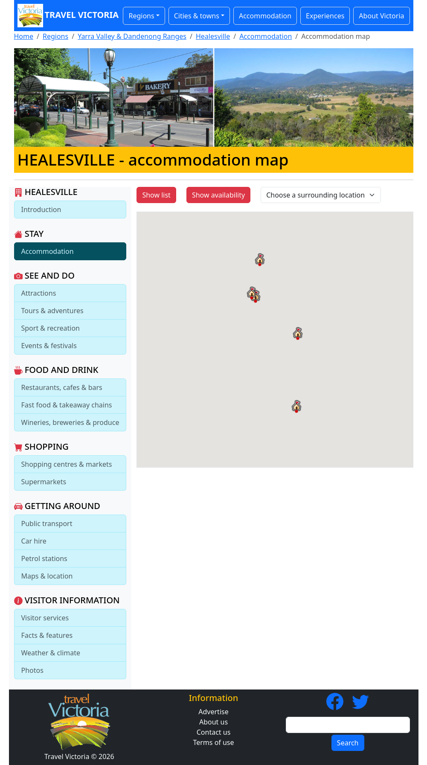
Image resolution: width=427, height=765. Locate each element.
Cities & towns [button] (196, 15)
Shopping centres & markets (66, 464)
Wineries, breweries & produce (70, 422)
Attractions (38, 293)
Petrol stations (44, 558)
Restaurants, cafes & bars (61, 387)
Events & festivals (49, 345)
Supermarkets (44, 481)
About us (213, 722)
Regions (55, 36)
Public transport (47, 523)
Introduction (41, 209)
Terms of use (213, 742)
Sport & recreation (50, 328)
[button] (296, 406)
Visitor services (45, 617)
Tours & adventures (52, 310)
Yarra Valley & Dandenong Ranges (132, 36)
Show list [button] (156, 195)
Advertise (213, 711)
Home (24, 36)
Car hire (33, 541)
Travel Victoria (66, 15)
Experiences (325, 15)
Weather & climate (51, 652)
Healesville (213, 36)
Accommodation (265, 15)
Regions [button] (141, 15)
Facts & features (47, 635)
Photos (32, 670)
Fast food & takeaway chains (66, 405)
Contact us (214, 732)
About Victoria (381, 15)
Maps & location (47, 576)
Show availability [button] (218, 195)
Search (348, 743)
